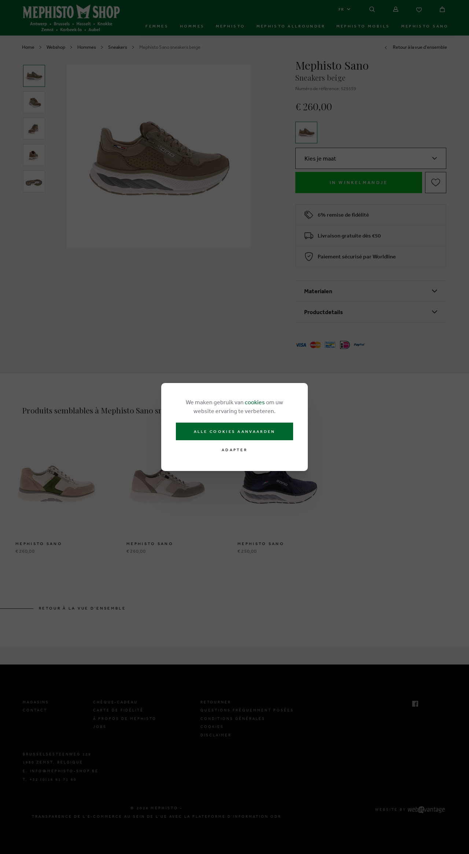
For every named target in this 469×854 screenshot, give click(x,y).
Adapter (234, 450)
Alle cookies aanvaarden (235, 431)
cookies (255, 402)
